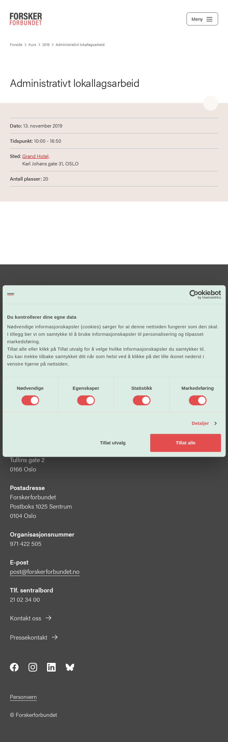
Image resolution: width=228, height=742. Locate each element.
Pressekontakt (34, 636)
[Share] (210, 103)
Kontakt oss (31, 617)
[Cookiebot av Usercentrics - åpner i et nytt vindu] (194, 294)
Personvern (23, 696)
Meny (202, 19)
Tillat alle (186, 442)
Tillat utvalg (113, 442)
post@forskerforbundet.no (45, 571)
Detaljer (200, 423)
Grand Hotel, (35, 156)
